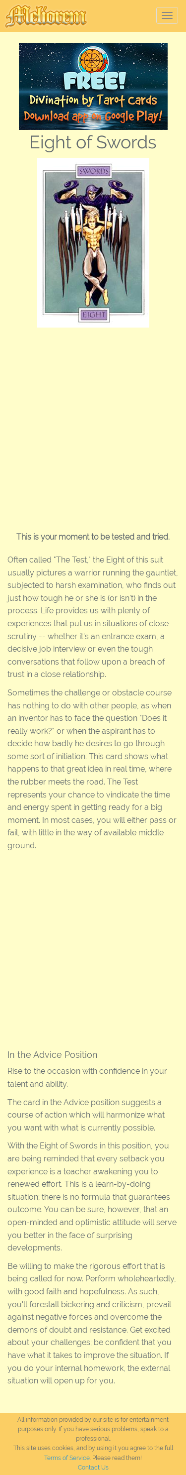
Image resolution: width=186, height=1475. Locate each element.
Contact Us (93, 1467)
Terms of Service (67, 1458)
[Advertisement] (93, 426)
